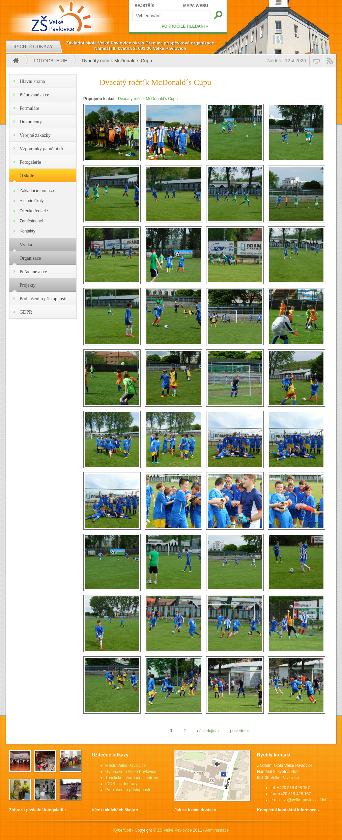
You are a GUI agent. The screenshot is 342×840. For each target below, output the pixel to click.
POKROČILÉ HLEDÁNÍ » (185, 26)
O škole (27, 175)
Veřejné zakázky (35, 135)
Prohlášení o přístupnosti (43, 298)
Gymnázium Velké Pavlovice (130, 771)
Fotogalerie (50, 60)
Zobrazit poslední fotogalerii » (38, 810)
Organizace (30, 258)
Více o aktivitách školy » (115, 810)
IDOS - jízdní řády (121, 783)
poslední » (239, 730)
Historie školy (32, 200)
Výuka (26, 244)
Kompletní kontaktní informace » (288, 810)
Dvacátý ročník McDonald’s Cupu (148, 98)
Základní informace (37, 190)
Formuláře (29, 108)
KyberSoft (122, 830)
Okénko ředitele (34, 211)
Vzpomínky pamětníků (41, 148)
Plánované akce (34, 94)
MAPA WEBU (195, 5)
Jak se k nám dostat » (195, 810)
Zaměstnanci (31, 221)
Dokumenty (31, 121)
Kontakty (27, 231)
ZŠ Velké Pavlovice (174, 830)
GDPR (26, 312)
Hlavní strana (32, 81)
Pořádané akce (33, 271)
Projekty (27, 285)
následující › (208, 730)
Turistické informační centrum (131, 777)
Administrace (217, 830)
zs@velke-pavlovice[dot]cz (308, 800)
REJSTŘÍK (144, 5)
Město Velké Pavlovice (125, 765)
